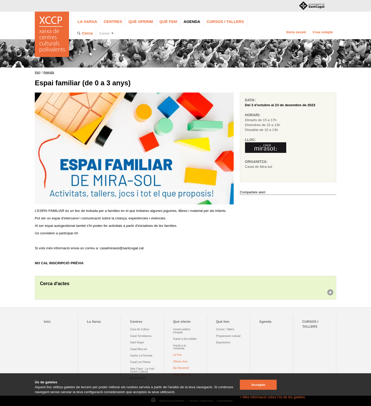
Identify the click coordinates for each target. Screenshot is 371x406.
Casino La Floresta (141, 355)
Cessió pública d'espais (181, 331)
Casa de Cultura (139, 329)
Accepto (258, 385)
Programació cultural (228, 336)
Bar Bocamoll (181, 368)
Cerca (87, 33)
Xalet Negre (137, 342)
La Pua (177, 354)
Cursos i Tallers (225, 329)
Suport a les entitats (185, 338)
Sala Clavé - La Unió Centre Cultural (142, 370)
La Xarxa (87, 21)
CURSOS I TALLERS (225, 21)
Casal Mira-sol (138, 349)
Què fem (168, 21)
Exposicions (223, 342)
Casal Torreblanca (140, 336)
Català (104, 33)
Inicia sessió (296, 32)
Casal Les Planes (140, 362)
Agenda (191, 21)
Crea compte (323, 32)
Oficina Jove (180, 361)
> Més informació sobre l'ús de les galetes (272, 397)
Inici (37, 72)
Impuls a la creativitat (179, 347)
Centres (113, 21)
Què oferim (141, 21)
